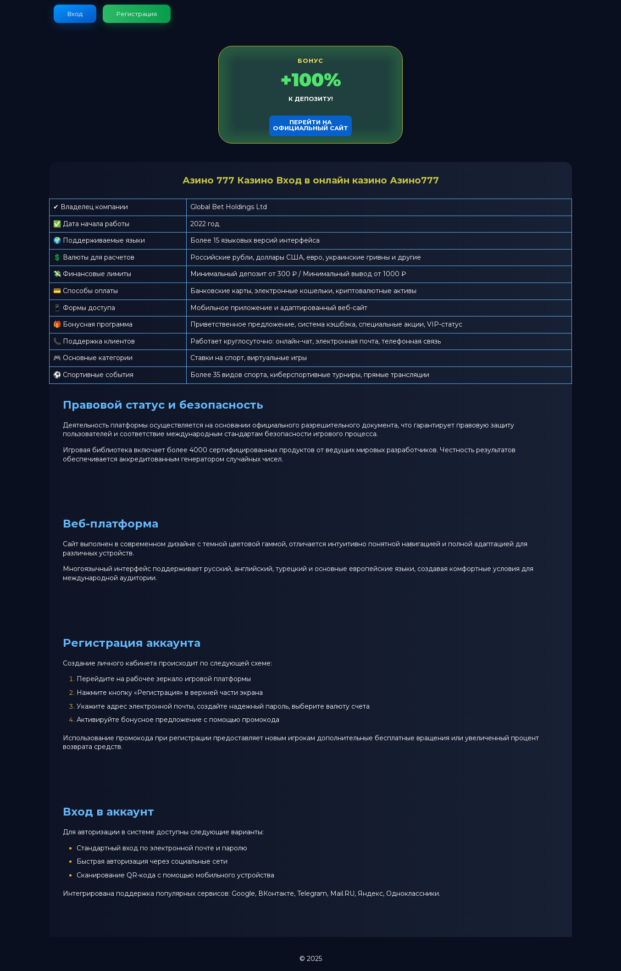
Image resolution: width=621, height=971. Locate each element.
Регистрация (136, 13)
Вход (75, 13)
